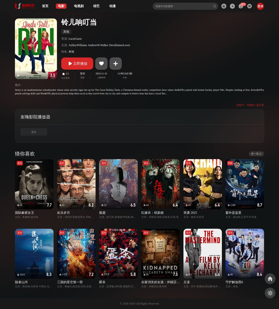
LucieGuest (75, 38)
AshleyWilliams (78, 45)
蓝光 (33, 132)
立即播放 (77, 64)
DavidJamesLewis (119, 45)
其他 (66, 31)
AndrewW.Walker (98, 45)
